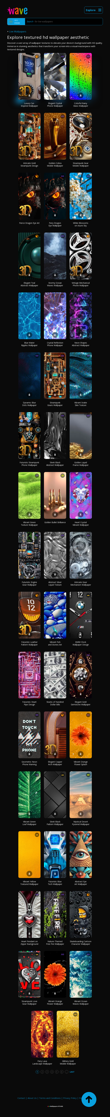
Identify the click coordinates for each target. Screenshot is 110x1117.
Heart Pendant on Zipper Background (29, 942)
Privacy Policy (70, 1098)
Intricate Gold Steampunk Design (29, 164)
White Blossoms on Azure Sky (80, 224)
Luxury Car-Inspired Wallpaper (29, 104)
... (66, 1072)
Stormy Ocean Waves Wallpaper (55, 284)
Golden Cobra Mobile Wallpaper (55, 164)
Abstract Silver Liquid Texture (55, 583)
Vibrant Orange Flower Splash (81, 763)
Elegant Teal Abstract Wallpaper (29, 284)
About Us (32, 1098)
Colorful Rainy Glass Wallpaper (80, 104)
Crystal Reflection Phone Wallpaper (55, 344)
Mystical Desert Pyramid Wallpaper (80, 823)
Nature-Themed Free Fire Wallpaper (55, 942)
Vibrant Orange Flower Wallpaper (55, 1002)
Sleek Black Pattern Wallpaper (55, 823)
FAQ (81, 1098)
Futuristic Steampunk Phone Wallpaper (29, 463)
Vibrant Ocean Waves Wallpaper (81, 1002)
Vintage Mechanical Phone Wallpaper (81, 284)
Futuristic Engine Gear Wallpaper (29, 583)
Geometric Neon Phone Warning (29, 763)
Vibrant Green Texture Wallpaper (29, 523)
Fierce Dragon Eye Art (29, 223)
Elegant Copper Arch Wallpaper (55, 763)
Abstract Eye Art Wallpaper (80, 882)
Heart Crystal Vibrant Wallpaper (81, 523)
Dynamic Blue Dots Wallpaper (29, 404)
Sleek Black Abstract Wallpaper (55, 463)
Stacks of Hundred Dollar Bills (55, 703)
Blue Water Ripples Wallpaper (29, 344)
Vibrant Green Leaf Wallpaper (29, 823)
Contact (21, 1098)
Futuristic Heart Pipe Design (29, 703)
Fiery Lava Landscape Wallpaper (42, 1062)
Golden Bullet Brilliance (55, 522)
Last (72, 1072)
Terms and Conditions (50, 1098)
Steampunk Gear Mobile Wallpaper (81, 164)
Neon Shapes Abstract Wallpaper (80, 344)
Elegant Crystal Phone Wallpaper (55, 104)
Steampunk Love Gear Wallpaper (29, 1002)
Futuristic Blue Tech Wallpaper (55, 882)
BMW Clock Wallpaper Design (81, 643)
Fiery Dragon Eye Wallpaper (55, 224)
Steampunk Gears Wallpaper (55, 404)
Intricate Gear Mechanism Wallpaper (80, 583)
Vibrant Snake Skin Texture (80, 404)
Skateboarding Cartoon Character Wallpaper (80, 942)
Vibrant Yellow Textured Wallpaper (29, 882)
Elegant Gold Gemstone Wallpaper (80, 703)
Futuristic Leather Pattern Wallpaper (29, 643)
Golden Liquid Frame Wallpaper (81, 463)
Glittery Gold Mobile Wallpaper (68, 1062)
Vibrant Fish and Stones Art (55, 643)
